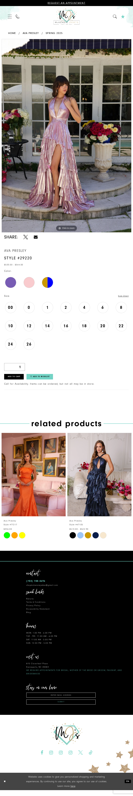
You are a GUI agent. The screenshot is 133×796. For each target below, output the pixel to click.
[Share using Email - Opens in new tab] (36, 237)
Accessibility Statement (38, 611)
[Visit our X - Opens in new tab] (80, 758)
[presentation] (34, 477)
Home (12, 33)
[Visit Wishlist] (123, 16)
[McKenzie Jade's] (66, 16)
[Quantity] (14, 367)
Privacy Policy (33, 608)
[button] (10, 16)
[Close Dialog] (5, 787)
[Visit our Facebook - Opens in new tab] (42, 758)
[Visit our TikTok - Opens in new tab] (90, 758)
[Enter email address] (61, 698)
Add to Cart (17, 378)
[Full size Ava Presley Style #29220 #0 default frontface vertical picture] (66, 135)
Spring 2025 (54, 33)
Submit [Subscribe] (61, 707)
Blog (28, 615)
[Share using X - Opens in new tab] (25, 237)
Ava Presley (31, 33)
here (72, 791)
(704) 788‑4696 (35, 583)
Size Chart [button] (122, 296)
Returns (30, 601)
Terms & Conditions (35, 605)
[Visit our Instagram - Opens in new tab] (51, 758)
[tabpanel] (66, 135)
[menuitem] (10, 16)
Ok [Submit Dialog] (127, 787)
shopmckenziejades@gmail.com (42, 588)
